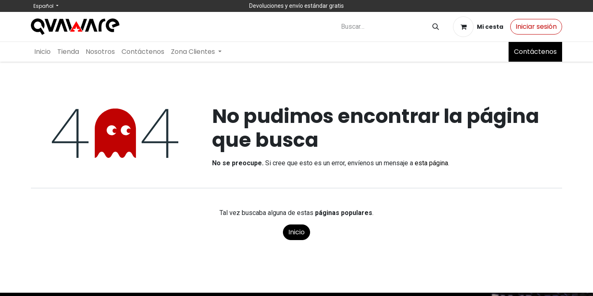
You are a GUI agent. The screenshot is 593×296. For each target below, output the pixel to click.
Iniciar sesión (536, 26)
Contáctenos (535, 51)
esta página (431, 163)
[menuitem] (42, 52)
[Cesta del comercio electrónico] (478, 27)
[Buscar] (435, 26)
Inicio (296, 232)
